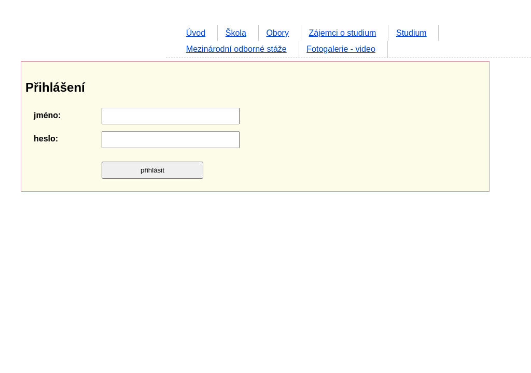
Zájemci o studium (342, 32)
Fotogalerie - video (340, 49)
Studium (411, 32)
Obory (277, 32)
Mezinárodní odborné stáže (236, 49)
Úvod (195, 32)
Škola (236, 32)
